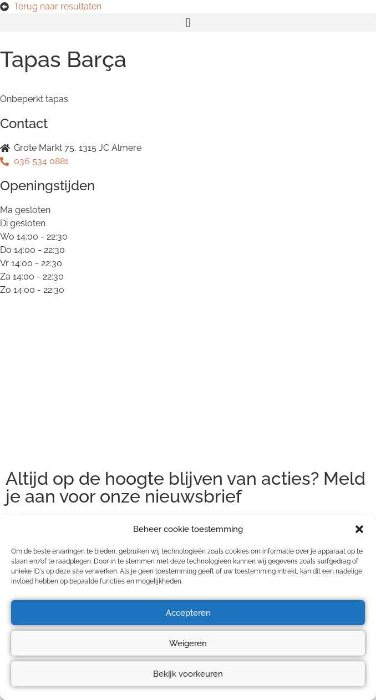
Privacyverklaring (41, 361)
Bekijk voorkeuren (188, 674)
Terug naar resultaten (57, 6)
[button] (359, 529)
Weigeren (188, 643)
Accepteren (188, 613)
